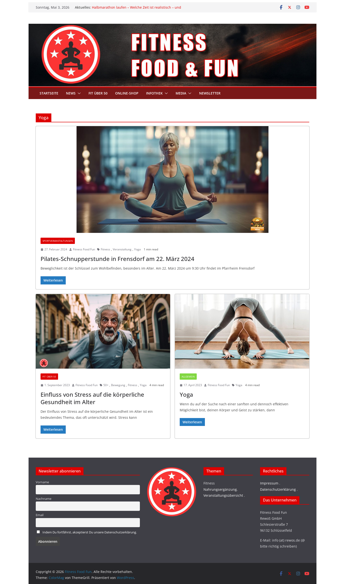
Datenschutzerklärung (278, 489)
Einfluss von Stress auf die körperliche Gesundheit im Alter (92, 398)
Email (39, 515)
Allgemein (188, 376)
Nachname (43, 499)
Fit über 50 (98, 93)
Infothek (154, 93)
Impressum (269, 483)
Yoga (137, 249)
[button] (78, 93)
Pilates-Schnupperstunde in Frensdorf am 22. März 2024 (117, 259)
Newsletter (209, 93)
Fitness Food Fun (84, 249)
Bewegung (118, 385)
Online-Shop (126, 93)
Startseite (49, 93)
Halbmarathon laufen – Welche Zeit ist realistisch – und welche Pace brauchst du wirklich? (136, 9)
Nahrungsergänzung (220, 489)
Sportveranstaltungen (57, 240)
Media (181, 93)
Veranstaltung (122, 249)
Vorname (42, 482)
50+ (105, 385)
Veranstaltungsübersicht (223, 495)
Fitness (105, 249)
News (71, 93)
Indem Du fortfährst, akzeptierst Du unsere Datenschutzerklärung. (89, 532)
